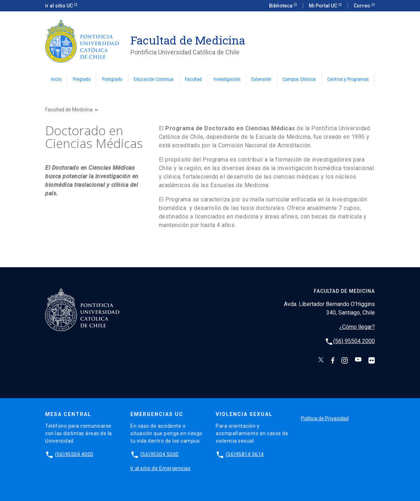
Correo (362, 6)
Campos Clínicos (299, 79)
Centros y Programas (348, 79)
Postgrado (112, 79)
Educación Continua (153, 79)
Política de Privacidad (325, 418)
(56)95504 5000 (159, 454)
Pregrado (82, 79)
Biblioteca (281, 6)
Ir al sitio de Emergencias (160, 468)
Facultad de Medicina (68, 109)
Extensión (261, 79)
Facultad (193, 79)
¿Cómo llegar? (357, 326)
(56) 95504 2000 (354, 341)
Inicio (56, 79)
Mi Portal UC (323, 6)
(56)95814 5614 (245, 454)
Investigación (227, 79)
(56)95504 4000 (74, 454)
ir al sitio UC (59, 6)
